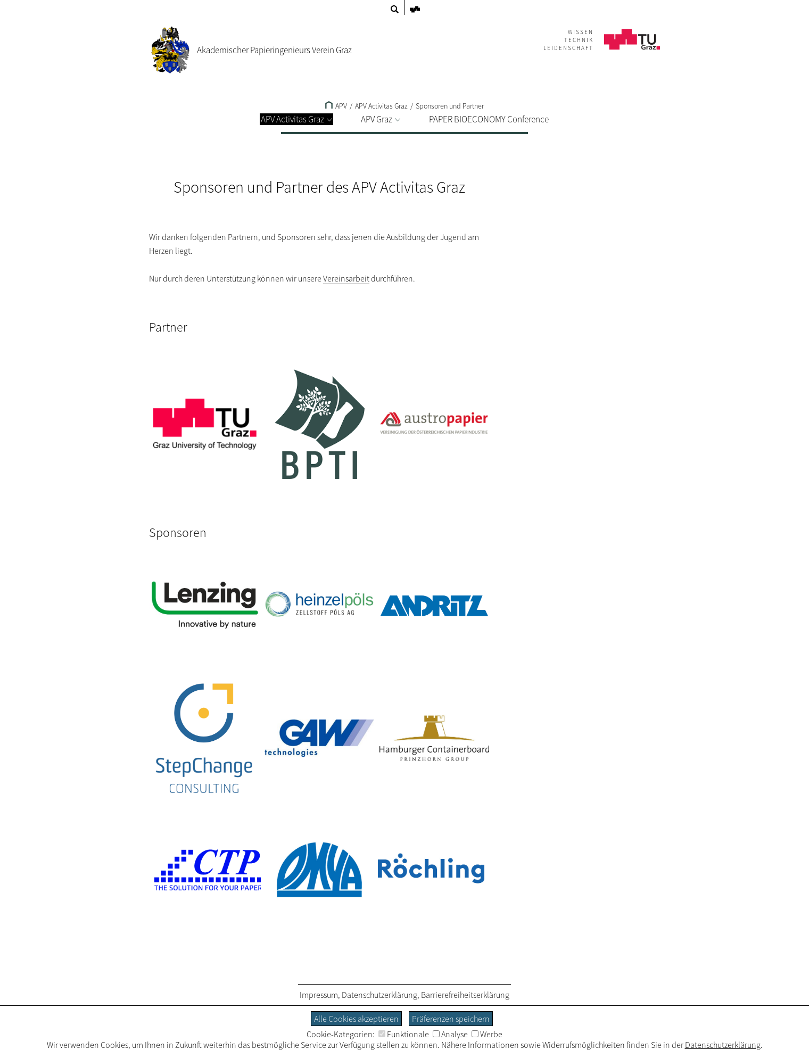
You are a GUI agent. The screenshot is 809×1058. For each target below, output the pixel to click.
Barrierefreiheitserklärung (465, 994)
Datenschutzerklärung (379, 994)
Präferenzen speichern (451, 1018)
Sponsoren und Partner (450, 106)
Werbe (487, 1034)
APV (336, 106)
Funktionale (403, 1034)
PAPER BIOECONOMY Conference (489, 119)
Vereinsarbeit (346, 278)
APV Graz (380, 119)
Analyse (450, 1034)
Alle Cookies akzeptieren (356, 1018)
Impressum (319, 994)
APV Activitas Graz (296, 119)
